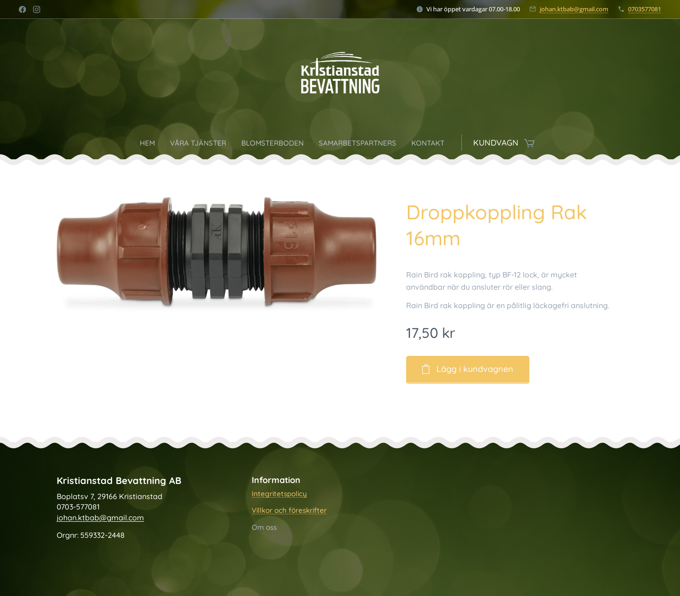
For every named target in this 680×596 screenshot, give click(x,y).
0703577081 (644, 9)
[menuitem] (134, 143)
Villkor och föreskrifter (289, 510)
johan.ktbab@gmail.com (574, 9)
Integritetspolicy (279, 493)
